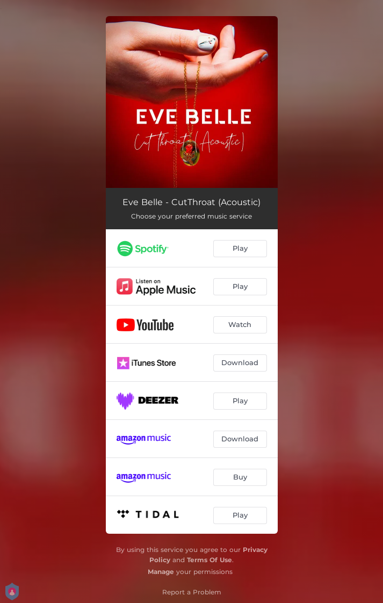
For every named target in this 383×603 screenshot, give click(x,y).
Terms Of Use (209, 560)
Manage (161, 572)
